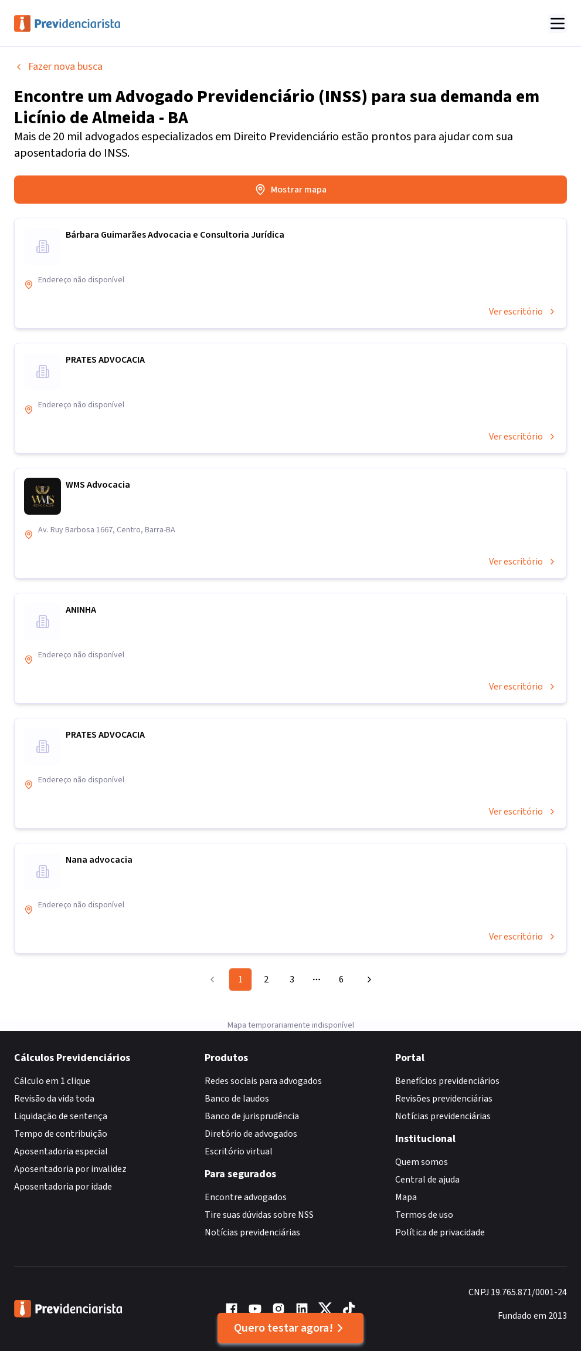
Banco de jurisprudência (252, 1116)
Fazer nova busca (58, 66)
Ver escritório (523, 311)
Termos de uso (424, 1215)
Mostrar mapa (290, 189)
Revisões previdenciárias (443, 1098)
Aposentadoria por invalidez (70, 1169)
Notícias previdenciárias (252, 1232)
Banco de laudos (237, 1098)
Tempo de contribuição (60, 1134)
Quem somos (421, 1162)
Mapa (406, 1197)
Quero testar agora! (290, 1328)
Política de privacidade (440, 1232)
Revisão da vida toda (54, 1098)
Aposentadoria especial (61, 1151)
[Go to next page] (367, 979)
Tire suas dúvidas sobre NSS (259, 1215)
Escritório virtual (239, 1151)
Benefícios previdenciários (447, 1081)
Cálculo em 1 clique (52, 1081)
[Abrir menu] (557, 23)
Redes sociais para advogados (263, 1081)
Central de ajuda (427, 1179)
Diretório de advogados (251, 1134)
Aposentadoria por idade (63, 1186)
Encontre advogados (246, 1197)
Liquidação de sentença (60, 1116)
